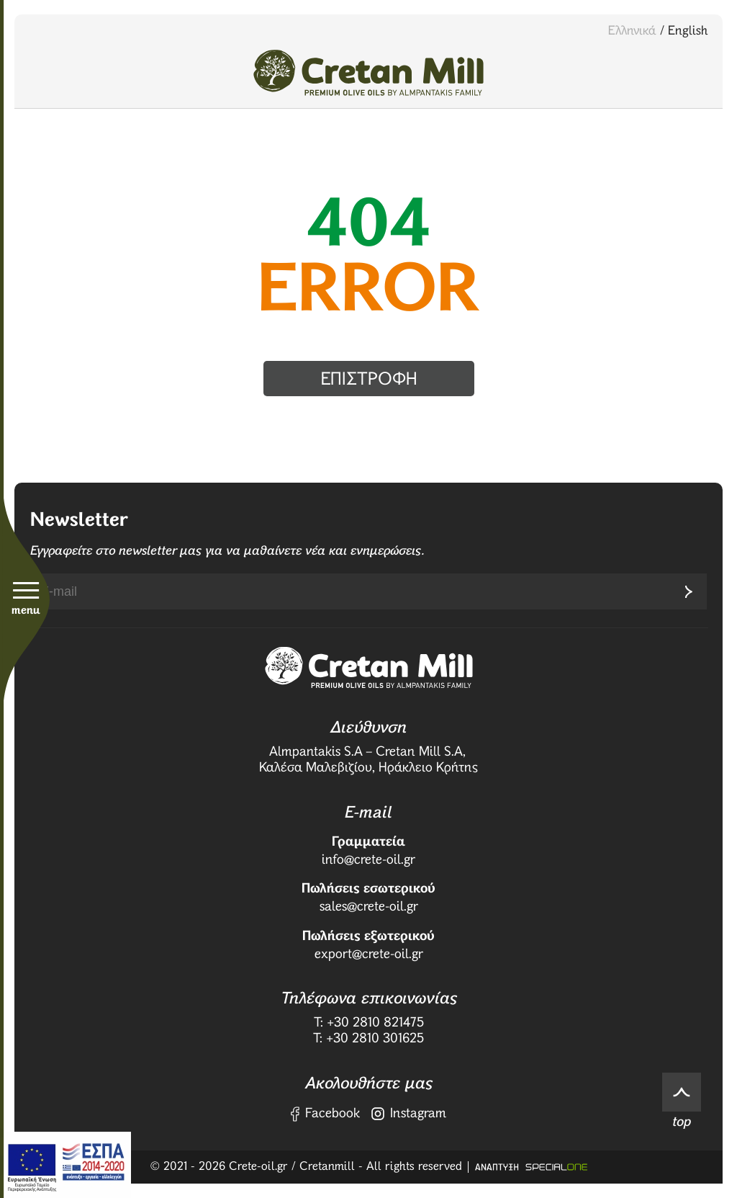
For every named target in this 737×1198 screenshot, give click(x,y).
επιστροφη (369, 379)
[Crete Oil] (368, 72)
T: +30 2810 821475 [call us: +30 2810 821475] (369, 1022)
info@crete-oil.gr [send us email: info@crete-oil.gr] (368, 860)
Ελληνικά (632, 31)
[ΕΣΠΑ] (65, 1165)
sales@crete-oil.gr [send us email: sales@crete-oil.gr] (369, 906)
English (688, 31)
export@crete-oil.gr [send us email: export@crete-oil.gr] (369, 954)
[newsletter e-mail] (350, 591)
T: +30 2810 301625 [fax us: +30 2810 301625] (368, 1038)
